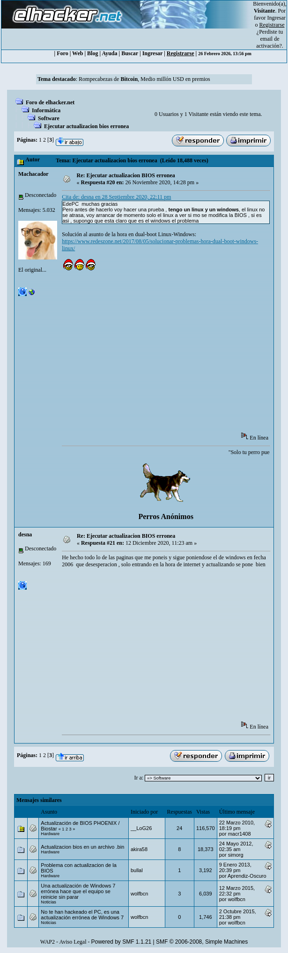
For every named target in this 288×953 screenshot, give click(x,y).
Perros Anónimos (165, 516)
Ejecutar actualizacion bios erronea (86, 126)
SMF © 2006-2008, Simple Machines (202, 942)
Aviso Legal (72, 942)
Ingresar (276, 17)
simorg (236, 855)
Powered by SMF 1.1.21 (121, 942)
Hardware (50, 833)
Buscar (129, 53)
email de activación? (269, 42)
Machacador (33, 174)
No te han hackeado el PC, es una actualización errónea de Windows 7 (82, 914)
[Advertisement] (175, 358)
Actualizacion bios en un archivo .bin (82, 847)
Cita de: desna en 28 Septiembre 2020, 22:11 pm (116, 197)
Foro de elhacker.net (50, 102)
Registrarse (180, 53)
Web (77, 53)
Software (48, 118)
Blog (92, 53)
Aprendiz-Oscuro (247, 876)
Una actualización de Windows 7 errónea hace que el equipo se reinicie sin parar (78, 891)
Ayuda (109, 53)
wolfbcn (139, 893)
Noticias (48, 902)
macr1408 (239, 834)
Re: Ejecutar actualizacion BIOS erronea (126, 175)
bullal (137, 870)
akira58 (139, 849)
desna (25, 534)
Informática (46, 110)
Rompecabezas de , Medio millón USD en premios (144, 79)
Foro (62, 53)
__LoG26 (141, 828)
